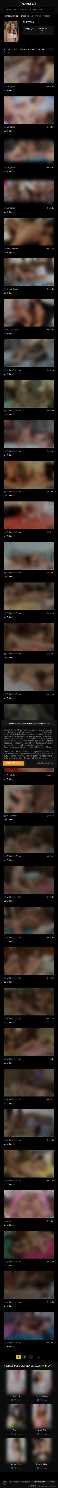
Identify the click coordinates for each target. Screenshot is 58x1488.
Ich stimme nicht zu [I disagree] (45, 763)
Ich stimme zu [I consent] (13, 763)
